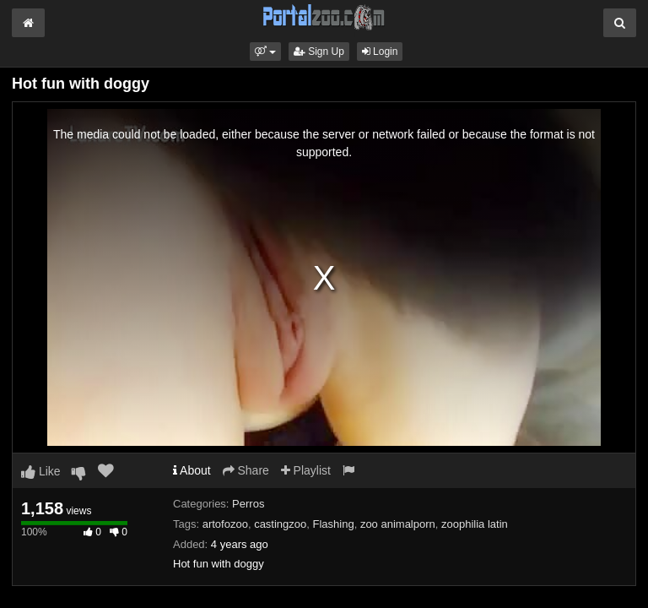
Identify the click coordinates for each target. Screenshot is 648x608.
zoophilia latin (474, 524)
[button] (265, 51)
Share (246, 470)
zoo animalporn (397, 524)
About (192, 470)
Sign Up (319, 51)
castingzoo (280, 524)
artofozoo (225, 524)
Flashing (333, 524)
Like (41, 471)
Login (380, 51)
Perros (248, 503)
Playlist (306, 470)
